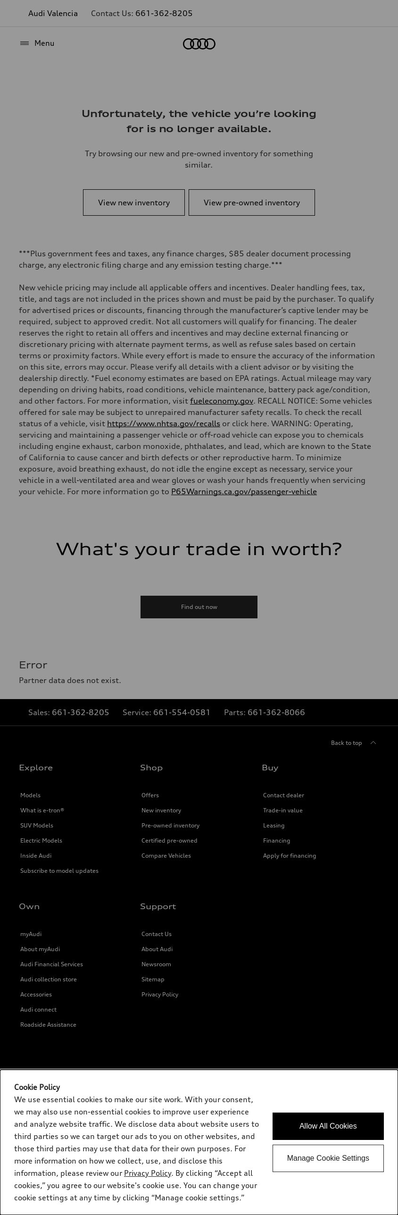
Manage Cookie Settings (328, 1158)
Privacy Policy (147, 1173)
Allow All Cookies (328, 1126)
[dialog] (199, 1142)
